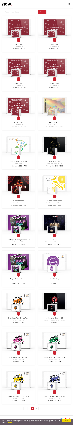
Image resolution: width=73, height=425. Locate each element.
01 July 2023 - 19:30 (18, 361)
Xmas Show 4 (54, 44)
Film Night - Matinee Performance (18, 279)
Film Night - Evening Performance (18, 240)
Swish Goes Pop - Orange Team (18, 318)
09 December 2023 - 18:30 (54, 127)
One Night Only (54, 161)
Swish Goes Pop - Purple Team (54, 396)
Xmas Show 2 (54, 83)
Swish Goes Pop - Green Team (54, 357)
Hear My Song (54, 279)
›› (47, 409)
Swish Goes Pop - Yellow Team (18, 396)
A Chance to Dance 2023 (54, 318)
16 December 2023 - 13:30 (54, 88)
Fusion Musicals (18, 201)
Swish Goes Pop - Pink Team (18, 357)
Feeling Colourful (54, 122)
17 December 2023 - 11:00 (54, 48)
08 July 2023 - (54, 283)
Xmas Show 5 (18, 44)
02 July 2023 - (54, 322)
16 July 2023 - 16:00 (18, 244)
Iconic (55, 240)
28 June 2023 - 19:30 (18, 401)
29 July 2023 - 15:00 (54, 205)
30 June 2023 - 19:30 (54, 361)
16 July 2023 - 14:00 (54, 244)
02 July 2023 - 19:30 (18, 322)
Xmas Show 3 (18, 83)
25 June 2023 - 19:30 (54, 401)
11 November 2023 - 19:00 (54, 166)
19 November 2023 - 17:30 (18, 166)
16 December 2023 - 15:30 (18, 88)
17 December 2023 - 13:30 (18, 48)
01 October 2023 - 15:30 (18, 205)
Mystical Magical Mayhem (18, 161)
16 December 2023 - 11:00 (18, 127)
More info (9, 422)
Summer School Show (54, 201)
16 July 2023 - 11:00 (18, 283)
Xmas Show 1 (18, 122)
